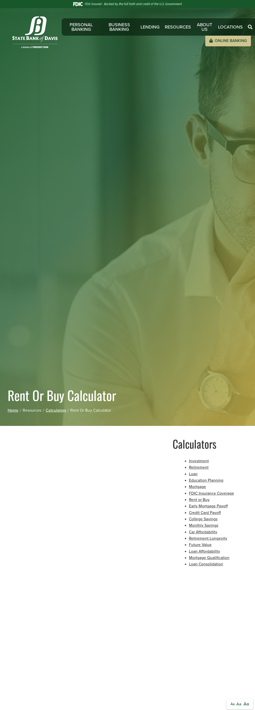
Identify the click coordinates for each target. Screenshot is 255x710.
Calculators (56, 410)
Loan (193, 474)
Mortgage (197, 486)
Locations (230, 27)
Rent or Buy (199, 499)
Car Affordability (203, 532)
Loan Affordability (204, 551)
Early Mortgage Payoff (208, 506)
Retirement (199, 467)
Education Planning (206, 480)
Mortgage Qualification (209, 557)
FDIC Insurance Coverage (211, 493)
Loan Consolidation (206, 564)
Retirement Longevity (208, 538)
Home (13, 410)
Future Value (200, 544)
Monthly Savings (203, 525)
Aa (233, 704)
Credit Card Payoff (205, 512)
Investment (199, 461)
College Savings (203, 519)
